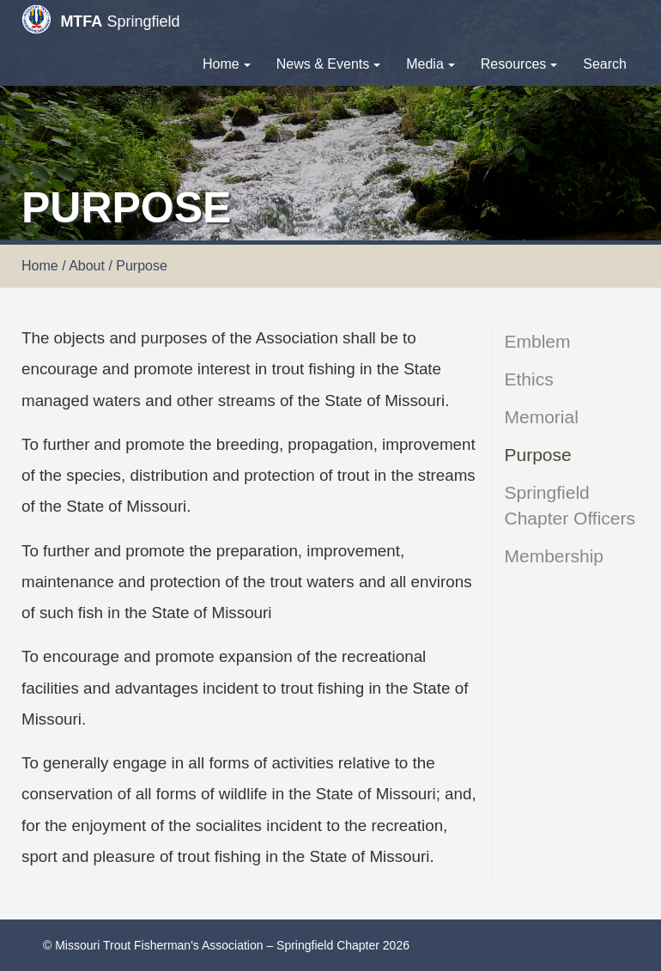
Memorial (542, 417)
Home (227, 64)
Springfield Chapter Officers (570, 505)
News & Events (328, 64)
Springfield (100, 19)
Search (605, 64)
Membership (554, 556)
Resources (519, 64)
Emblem (538, 341)
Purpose (538, 454)
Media (430, 64)
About (87, 265)
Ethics (529, 379)
